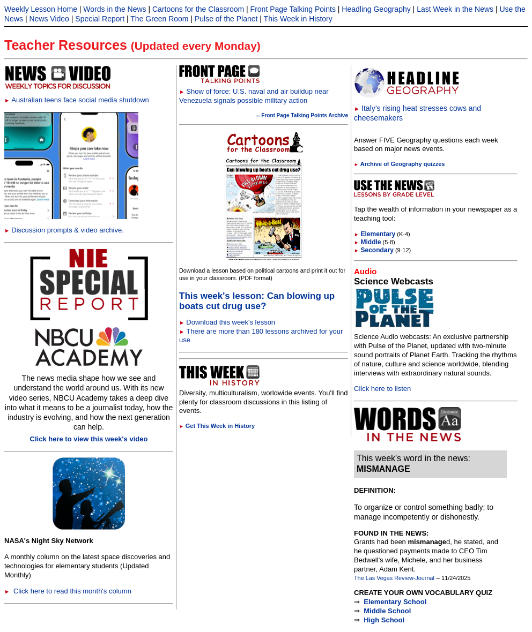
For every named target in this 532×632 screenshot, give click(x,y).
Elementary (374, 234)
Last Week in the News (455, 9)
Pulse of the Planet (226, 18)
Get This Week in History (217, 426)
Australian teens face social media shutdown (76, 100)
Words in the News (114, 9)
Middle (367, 242)
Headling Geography (376, 9)
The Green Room (159, 18)
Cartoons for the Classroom (198, 9)
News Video (49, 18)
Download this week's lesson (230, 322)
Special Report (99, 18)
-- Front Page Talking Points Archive (302, 115)
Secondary (374, 250)
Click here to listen (382, 389)
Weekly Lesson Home (40, 9)
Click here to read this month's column (67, 591)
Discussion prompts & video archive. (64, 230)
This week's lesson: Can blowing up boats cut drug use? (257, 301)
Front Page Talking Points (293, 9)
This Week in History (298, 18)
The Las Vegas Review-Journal (394, 578)
